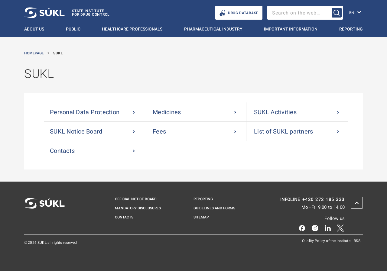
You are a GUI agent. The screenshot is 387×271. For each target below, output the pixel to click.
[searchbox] (305, 13)
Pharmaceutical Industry (213, 29)
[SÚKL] (67, 12)
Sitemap (201, 217)
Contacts (124, 217)
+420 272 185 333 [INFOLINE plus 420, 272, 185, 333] (323, 199)
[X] (340, 228)
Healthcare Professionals (132, 29)
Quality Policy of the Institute (326, 241)
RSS (357, 241)
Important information (290, 29)
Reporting (351, 29)
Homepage (34, 53)
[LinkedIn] (328, 228)
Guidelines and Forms (214, 208)
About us (34, 29)
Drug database (239, 13)
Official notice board (136, 199)
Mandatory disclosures (138, 208)
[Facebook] (302, 228)
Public (73, 29)
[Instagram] (315, 228)
